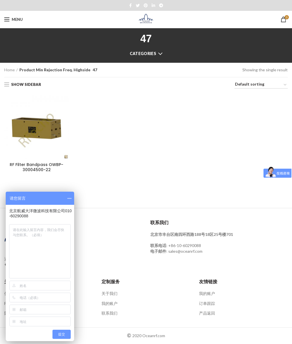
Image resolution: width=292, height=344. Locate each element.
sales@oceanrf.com (185, 251)
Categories (143, 53)
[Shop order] (261, 85)
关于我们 (109, 293)
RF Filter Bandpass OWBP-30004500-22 (36, 167)
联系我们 (109, 313)
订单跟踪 (207, 303)
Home (9, 69)
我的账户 (109, 303)
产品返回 (207, 313)
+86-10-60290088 (184, 245)
